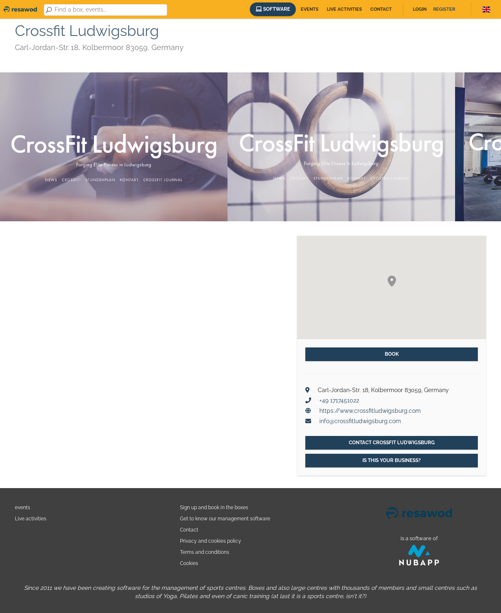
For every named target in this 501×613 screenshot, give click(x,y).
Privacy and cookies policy (210, 541)
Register (444, 9)
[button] (391, 281)
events (22, 507)
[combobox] (109, 10)
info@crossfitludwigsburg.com (360, 421)
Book (392, 354)
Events (310, 9)
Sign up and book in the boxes (214, 507)
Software (273, 9)
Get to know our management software (225, 518)
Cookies (189, 563)
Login (420, 9)
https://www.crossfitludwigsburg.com (370, 410)
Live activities (344, 9)
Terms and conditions (204, 552)
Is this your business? (391, 460)
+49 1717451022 (339, 400)
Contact (381, 9)
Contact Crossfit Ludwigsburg (392, 442)
